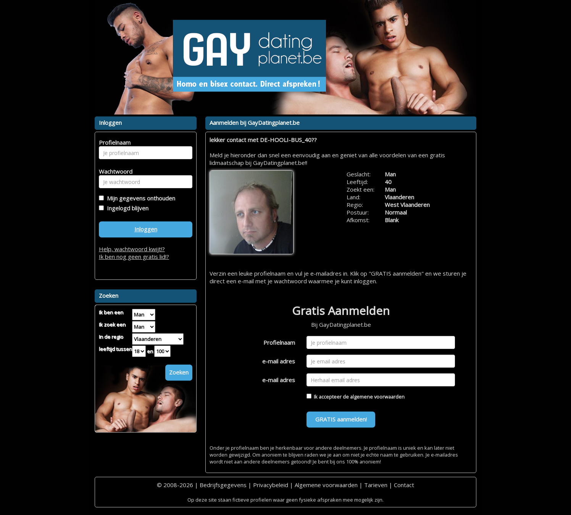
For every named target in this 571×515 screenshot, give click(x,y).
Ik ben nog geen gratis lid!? (134, 256)
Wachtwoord (113, 171)
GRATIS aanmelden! (341, 419)
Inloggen (145, 229)
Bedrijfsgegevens (223, 485)
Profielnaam (279, 342)
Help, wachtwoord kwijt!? (132, 249)
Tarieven (375, 485)
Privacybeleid (270, 485)
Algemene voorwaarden (326, 485)
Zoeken (179, 372)
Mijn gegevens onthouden (139, 198)
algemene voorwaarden (377, 396)
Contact (404, 485)
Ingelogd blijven (126, 208)
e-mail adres (278, 361)
